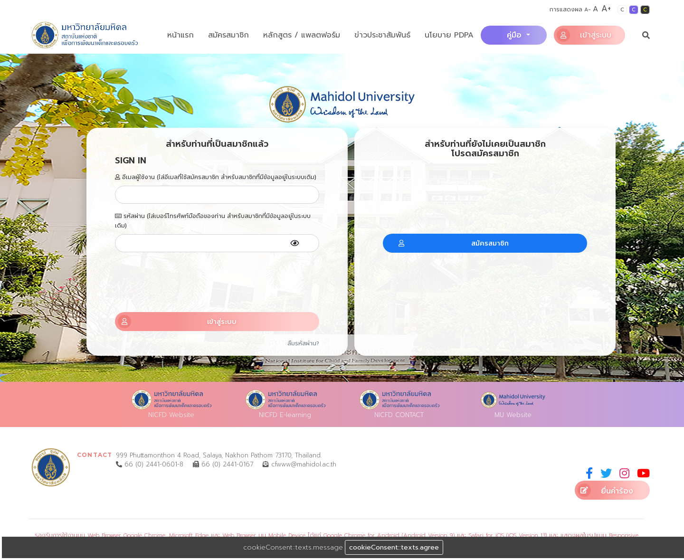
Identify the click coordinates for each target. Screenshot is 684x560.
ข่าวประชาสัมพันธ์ (382, 35)
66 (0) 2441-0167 (223, 464)
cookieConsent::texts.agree (394, 547)
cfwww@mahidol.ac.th (299, 464)
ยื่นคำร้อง (605, 490)
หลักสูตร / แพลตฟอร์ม (301, 35)
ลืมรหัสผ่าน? (303, 343)
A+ (606, 8)
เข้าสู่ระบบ (584, 35)
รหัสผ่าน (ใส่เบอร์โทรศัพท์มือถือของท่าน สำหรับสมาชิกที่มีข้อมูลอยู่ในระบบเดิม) (213, 221)
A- (587, 10)
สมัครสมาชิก (228, 35)
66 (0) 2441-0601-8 (149, 464)
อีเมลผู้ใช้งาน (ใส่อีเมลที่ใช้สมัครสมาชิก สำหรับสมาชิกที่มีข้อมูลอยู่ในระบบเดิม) (215, 177)
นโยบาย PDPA (449, 35)
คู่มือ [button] (515, 35)
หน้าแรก (180, 35)
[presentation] (217, 282)
